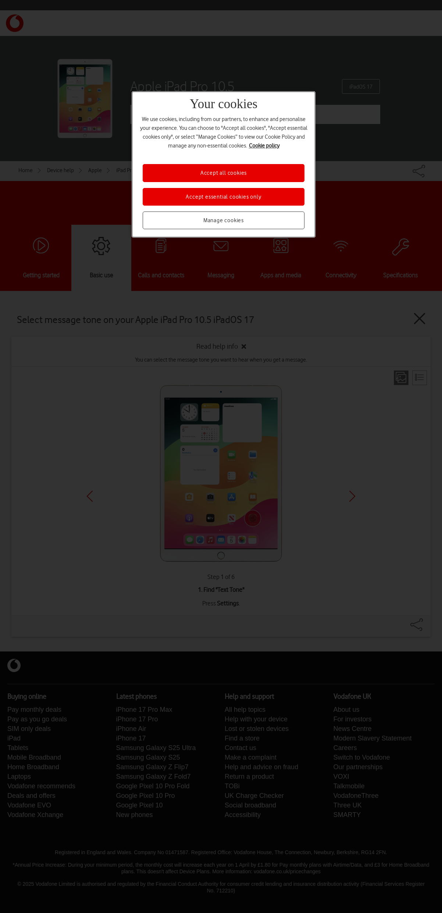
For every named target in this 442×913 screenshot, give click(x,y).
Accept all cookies (223, 173)
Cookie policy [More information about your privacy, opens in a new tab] (264, 145)
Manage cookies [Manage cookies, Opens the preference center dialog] (223, 220)
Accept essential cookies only (223, 196)
